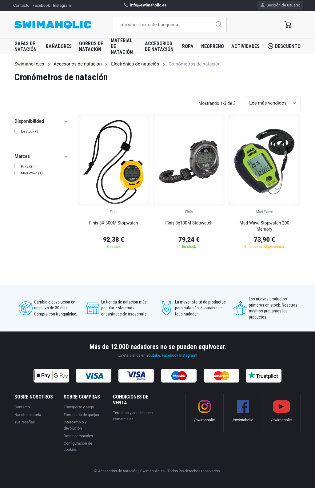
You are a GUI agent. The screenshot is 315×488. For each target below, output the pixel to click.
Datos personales (78, 436)
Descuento (284, 46)
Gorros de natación (91, 46)
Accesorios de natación (159, 46)
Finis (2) (27, 166)
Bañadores (59, 46)
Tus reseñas (24, 422)
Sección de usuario (280, 5)
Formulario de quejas (81, 415)
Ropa (187, 46)
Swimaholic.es (29, 64)
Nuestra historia (27, 415)
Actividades (245, 46)
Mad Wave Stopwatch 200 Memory (264, 226)
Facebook (41, 5)
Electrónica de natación (135, 64)
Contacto (21, 5)
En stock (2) (30, 131)
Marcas (41, 156)
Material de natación (122, 46)
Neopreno (212, 46)
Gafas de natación (25, 46)
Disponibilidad (41, 121)
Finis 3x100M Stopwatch (189, 222)
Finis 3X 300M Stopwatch (113, 222)
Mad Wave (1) (31, 173)
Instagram (62, 5)
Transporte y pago (79, 407)
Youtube (153, 355)
